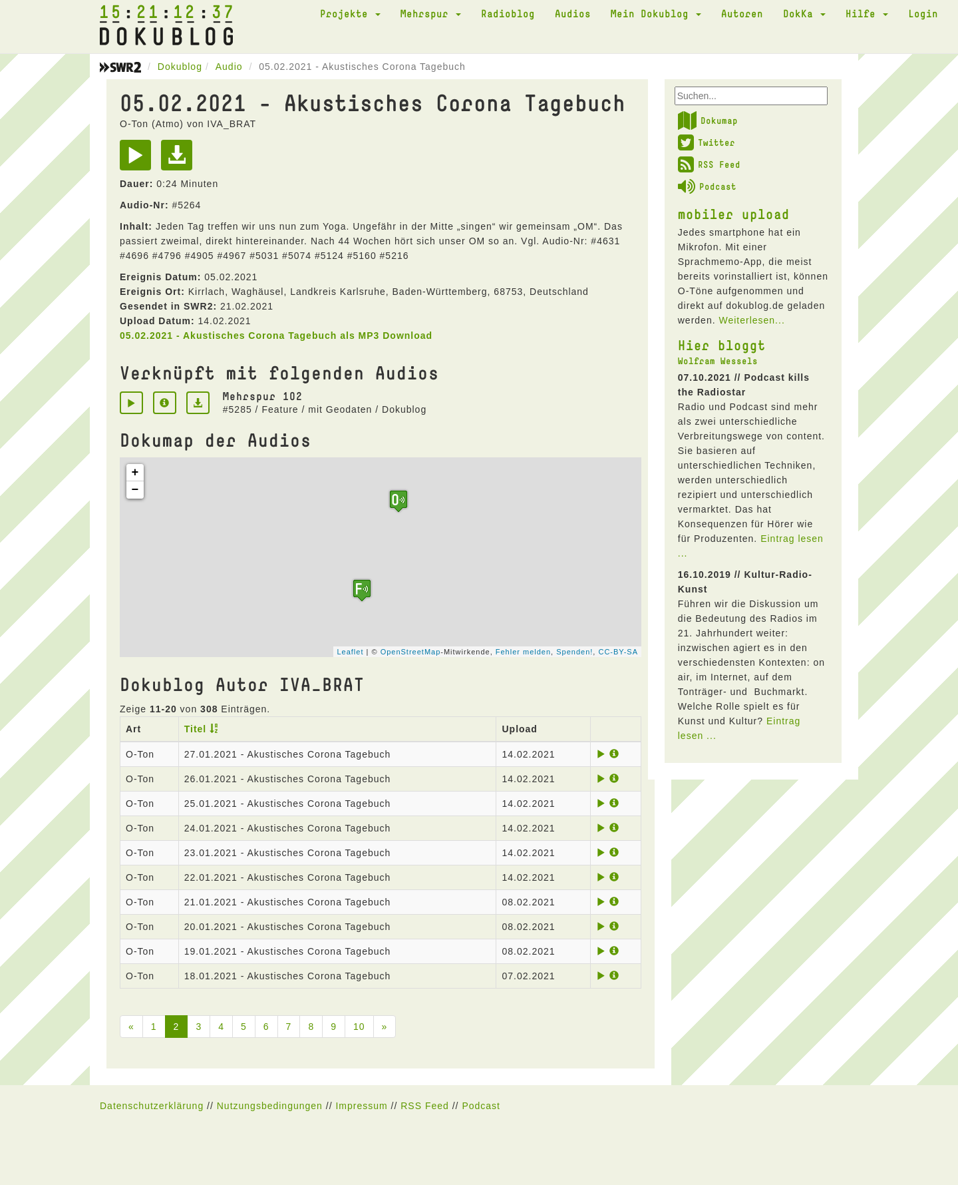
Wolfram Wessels (718, 361)
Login (923, 13)
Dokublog (180, 66)
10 (359, 1026)
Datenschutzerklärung (152, 1105)
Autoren (742, 13)
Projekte (350, 13)
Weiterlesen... (751, 320)
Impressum (361, 1105)
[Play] (139, 159)
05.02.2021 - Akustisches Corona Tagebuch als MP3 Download (276, 335)
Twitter (706, 142)
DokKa (804, 13)
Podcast (707, 186)
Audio (229, 66)
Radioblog (508, 13)
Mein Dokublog (656, 13)
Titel (195, 729)
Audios (573, 13)
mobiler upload (734, 214)
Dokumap (708, 120)
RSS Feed (709, 164)
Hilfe (867, 13)
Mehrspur (430, 13)
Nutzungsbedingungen (270, 1105)
